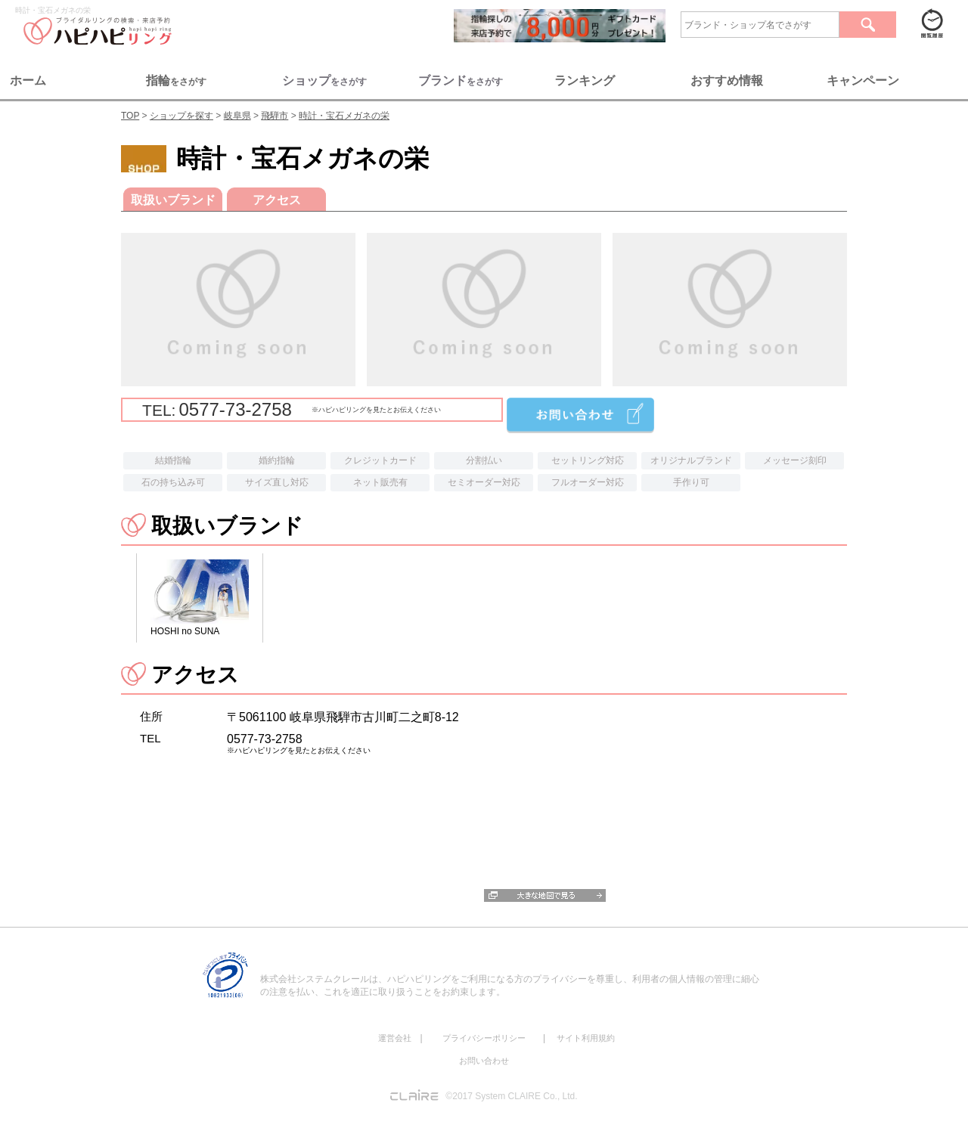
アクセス (277, 200)
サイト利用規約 (586, 1037)
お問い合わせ (484, 1060)
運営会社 (394, 1037)
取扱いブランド (173, 200)
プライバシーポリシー (484, 1037)
